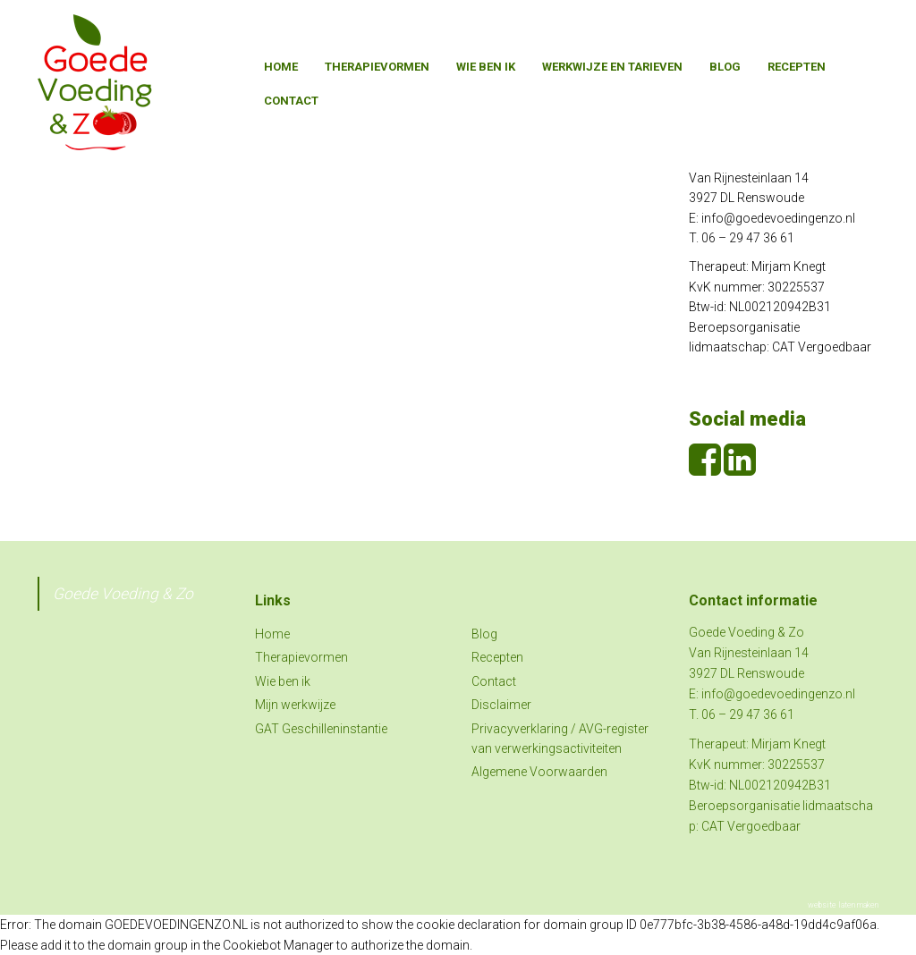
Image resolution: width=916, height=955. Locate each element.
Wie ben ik (485, 66)
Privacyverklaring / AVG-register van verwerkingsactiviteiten (560, 739)
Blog (725, 66)
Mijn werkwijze (295, 704)
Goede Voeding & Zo (123, 594)
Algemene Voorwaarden (539, 772)
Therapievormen (377, 66)
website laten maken (843, 904)
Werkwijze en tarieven (612, 66)
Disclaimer (501, 704)
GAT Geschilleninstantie (321, 729)
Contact (291, 100)
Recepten (797, 66)
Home (281, 66)
